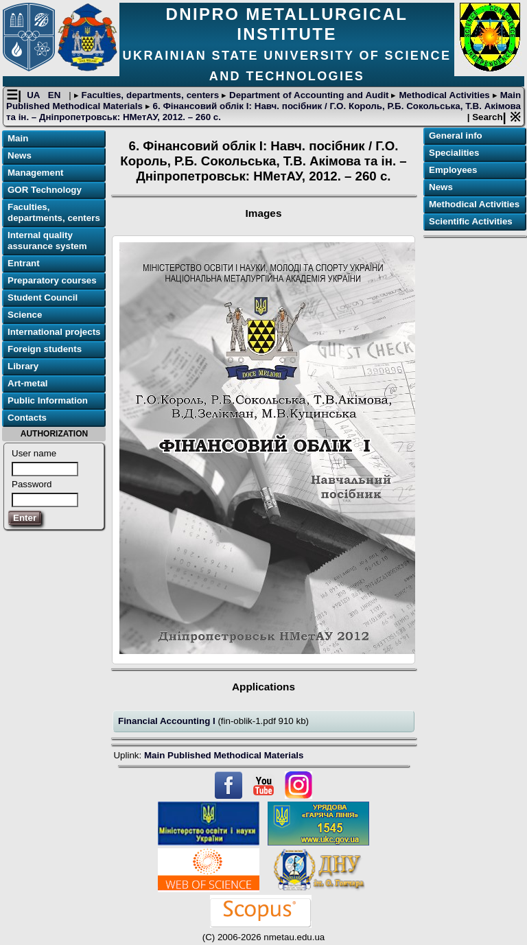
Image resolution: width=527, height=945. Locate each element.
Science (25, 315)
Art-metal (28, 383)
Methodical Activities (444, 95)
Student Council (43, 297)
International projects (54, 332)
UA (35, 95)
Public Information (48, 400)
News (20, 155)
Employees (453, 170)
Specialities (454, 153)
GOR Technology (45, 190)
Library (23, 366)
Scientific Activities (471, 221)
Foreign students (45, 349)
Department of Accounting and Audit (308, 95)
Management (35, 172)
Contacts (27, 417)
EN (55, 95)
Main (18, 138)
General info (455, 135)
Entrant (24, 263)
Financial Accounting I (168, 721)
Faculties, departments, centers (150, 95)
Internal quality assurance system (47, 240)
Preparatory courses (52, 280)
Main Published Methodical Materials (224, 755)
